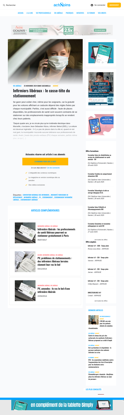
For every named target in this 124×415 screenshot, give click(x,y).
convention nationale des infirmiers (36, 195)
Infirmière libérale (31, 197)
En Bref (40, 255)
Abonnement (114, 5)
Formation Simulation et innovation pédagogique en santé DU (99, 224)
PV (40, 197)
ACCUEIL (20, 13)
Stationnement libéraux (29, 199)
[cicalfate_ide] (62, 35)
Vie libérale (58, 13)
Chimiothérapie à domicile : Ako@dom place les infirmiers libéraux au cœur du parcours (100, 376)
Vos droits (102, 13)
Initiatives (80, 13)
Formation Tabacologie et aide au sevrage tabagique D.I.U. (98, 191)
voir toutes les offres (101, 240)
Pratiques (69, 13)
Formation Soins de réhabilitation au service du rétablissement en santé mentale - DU (99, 157)
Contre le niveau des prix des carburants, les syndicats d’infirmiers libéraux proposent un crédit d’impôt (100, 338)
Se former (91, 13)
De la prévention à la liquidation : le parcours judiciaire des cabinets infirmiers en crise (99, 350)
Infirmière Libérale (44, 226)
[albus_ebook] (101, 135)
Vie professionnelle (43, 13)
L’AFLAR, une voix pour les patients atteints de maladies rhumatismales (100, 324)
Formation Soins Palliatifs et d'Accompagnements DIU (97, 208)
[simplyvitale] (62, 410)
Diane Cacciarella (43, 86)
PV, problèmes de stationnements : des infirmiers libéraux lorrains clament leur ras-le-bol (55, 261)
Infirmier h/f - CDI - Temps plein (98, 257)
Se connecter (99, 5)
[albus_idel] (101, 105)
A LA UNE (30, 13)
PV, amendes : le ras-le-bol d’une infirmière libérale (54, 290)
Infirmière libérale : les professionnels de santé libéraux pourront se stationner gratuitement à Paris (56, 232)
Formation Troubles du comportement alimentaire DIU (100, 175)
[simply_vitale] (101, 63)
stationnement (47, 197)
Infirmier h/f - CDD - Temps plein (98, 245)
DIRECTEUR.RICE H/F (94, 292)
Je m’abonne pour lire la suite (45, 161)
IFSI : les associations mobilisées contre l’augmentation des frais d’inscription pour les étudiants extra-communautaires (100, 363)
